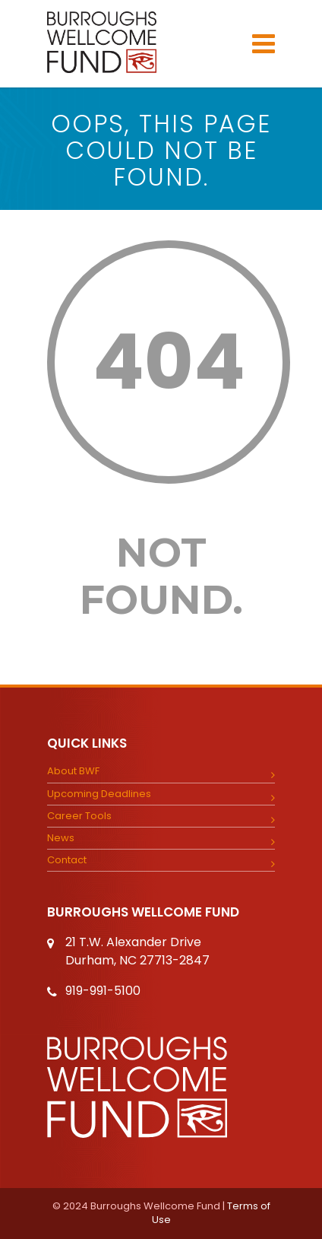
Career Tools (79, 816)
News (60, 838)
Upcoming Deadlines (99, 794)
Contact (67, 860)
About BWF (73, 771)
